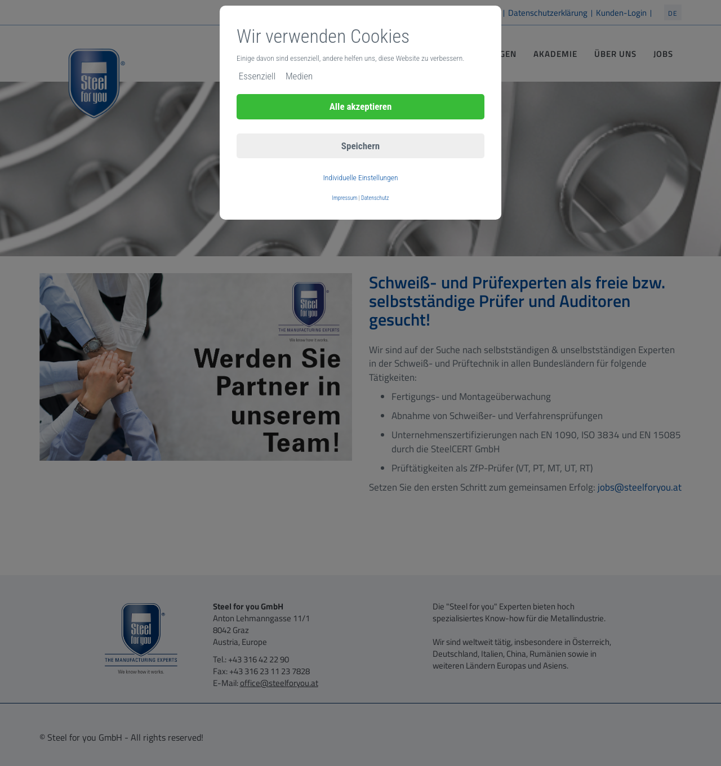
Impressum (345, 198)
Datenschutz (375, 198)
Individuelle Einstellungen (360, 177)
